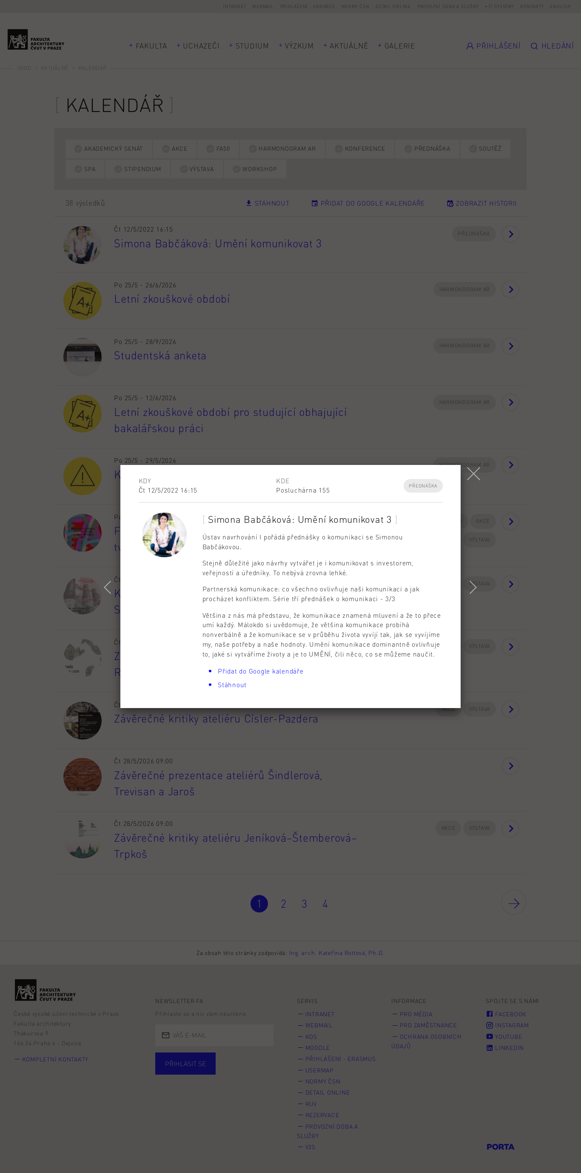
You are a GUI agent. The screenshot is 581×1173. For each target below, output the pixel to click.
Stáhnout (232, 684)
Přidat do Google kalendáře (261, 671)
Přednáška (423, 486)
